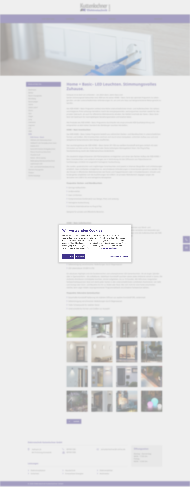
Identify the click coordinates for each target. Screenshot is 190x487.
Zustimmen (68, 256)
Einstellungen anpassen (118, 256)
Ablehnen (80, 256)
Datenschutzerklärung (108, 248)
